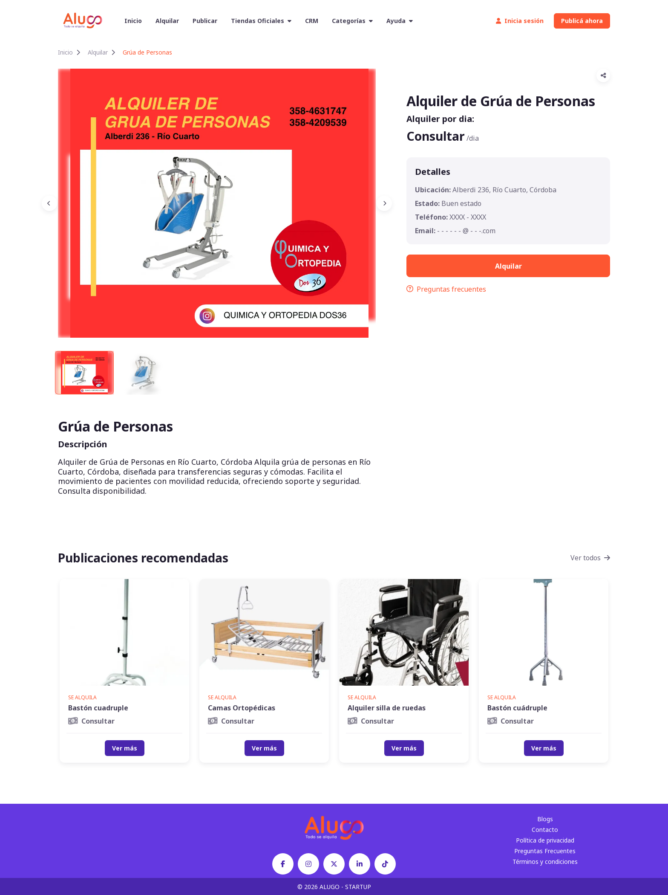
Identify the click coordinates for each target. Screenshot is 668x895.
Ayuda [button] (399, 21)
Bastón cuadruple (98, 708)
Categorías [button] (352, 21)
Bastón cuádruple (517, 708)
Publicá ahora (582, 21)
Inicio (133, 21)
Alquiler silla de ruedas (387, 708)
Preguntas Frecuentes (545, 851)
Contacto (545, 829)
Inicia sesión (520, 21)
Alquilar (167, 21)
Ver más (124, 748)
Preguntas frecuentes (446, 289)
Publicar (205, 21)
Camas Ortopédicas (241, 708)
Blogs (545, 819)
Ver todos (590, 557)
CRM (311, 21)
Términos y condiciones (545, 861)
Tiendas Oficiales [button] (261, 21)
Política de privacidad (545, 840)
